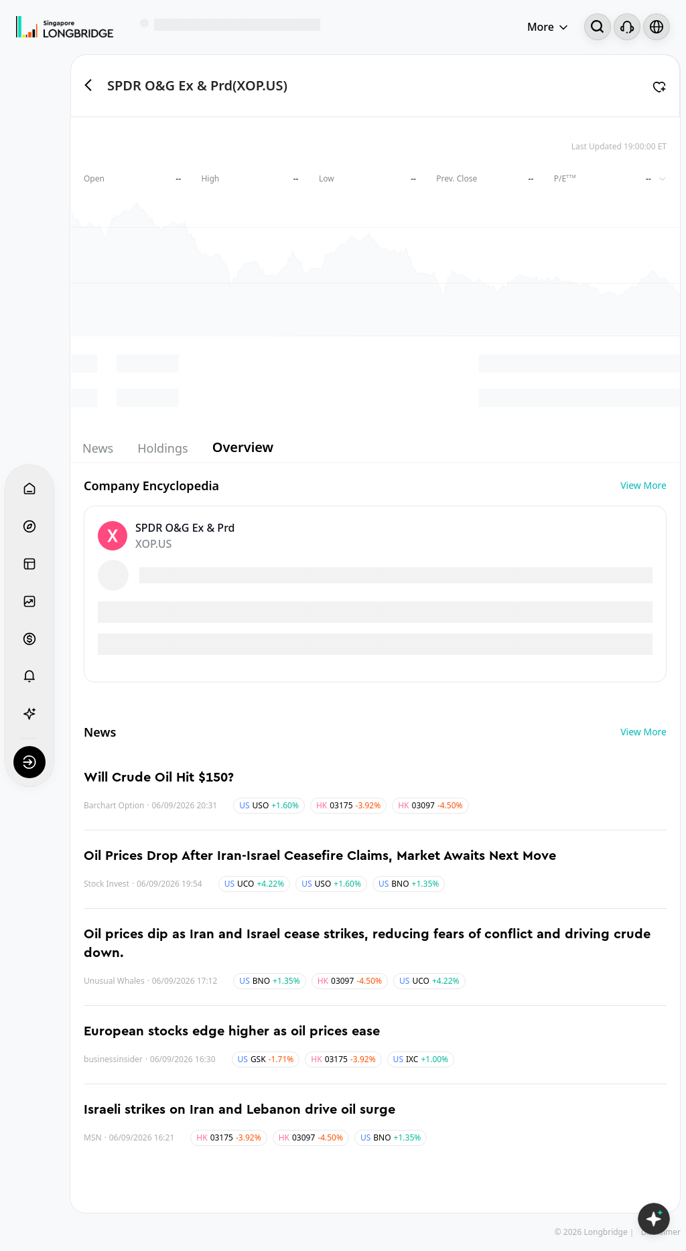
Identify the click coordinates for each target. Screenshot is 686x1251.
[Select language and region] (656, 26)
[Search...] (597, 26)
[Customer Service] (627, 26)
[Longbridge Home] (64, 27)
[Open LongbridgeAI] (654, 1219)
